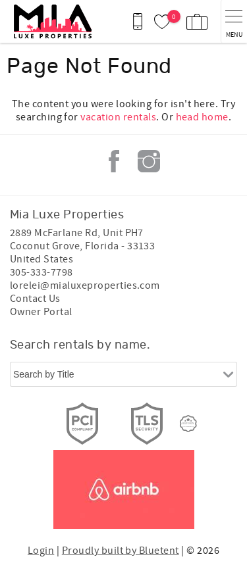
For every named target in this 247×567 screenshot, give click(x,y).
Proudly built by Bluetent (120, 550)
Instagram (149, 161)
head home (202, 117)
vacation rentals (118, 117)
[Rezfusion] (188, 424)
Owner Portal (41, 311)
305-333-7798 (41, 272)
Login (41, 550)
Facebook (114, 161)
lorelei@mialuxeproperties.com (85, 285)
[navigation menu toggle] (234, 21)
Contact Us (35, 298)
